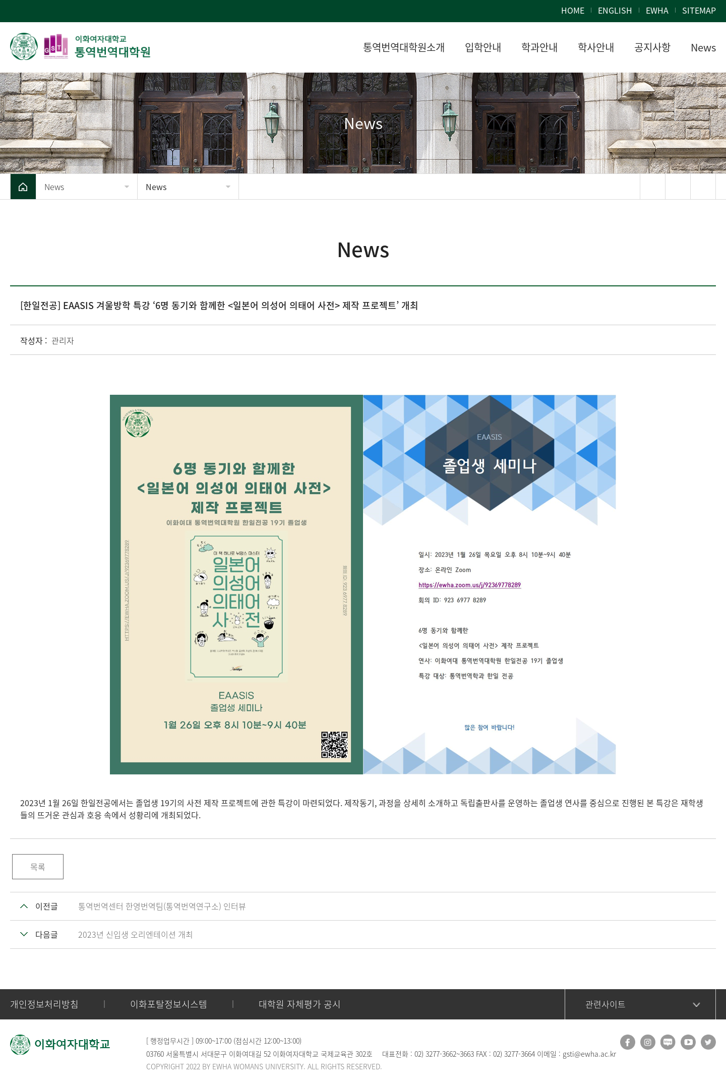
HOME (572, 10)
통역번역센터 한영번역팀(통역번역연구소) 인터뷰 (162, 906)
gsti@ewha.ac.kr (589, 1054)
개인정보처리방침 (44, 1004)
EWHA (657, 10)
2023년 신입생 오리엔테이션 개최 (135, 934)
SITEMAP (699, 10)
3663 (467, 1054)
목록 (37, 867)
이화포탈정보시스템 (168, 1004)
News (54, 186)
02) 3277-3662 (435, 1054)
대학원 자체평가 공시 (300, 1004)
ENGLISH (615, 10)
